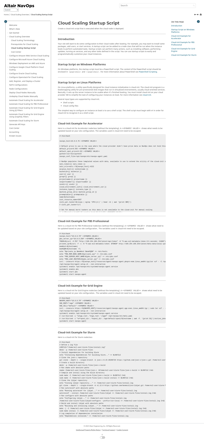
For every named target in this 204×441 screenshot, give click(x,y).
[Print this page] (201, 14)
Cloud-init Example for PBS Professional (183, 43)
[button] (8, 25)
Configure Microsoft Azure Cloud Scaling (27, 59)
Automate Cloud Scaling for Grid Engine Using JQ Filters (26, 109)
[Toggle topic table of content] (198, 21)
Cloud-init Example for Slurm (183, 55)
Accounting (14, 132)
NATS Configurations (18, 85)
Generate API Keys (17, 124)
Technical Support (108, 430)
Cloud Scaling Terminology (22, 40)
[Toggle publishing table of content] (5, 21)
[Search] (193, 5)
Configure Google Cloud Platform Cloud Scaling (26, 68)
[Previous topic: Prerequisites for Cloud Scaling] (195, 14)
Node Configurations (18, 89)
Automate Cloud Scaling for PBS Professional (28, 104)
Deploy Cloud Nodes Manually (22, 92)
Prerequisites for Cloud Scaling (24, 44)
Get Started (14, 33)
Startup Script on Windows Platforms (183, 31)
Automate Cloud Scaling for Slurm (24, 120)
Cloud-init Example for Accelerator (181, 37)
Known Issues (15, 136)
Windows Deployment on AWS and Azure (27, 63)
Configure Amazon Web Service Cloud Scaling (29, 55)
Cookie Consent (122, 430)
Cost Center (16, 52)
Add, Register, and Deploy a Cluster (24, 81)
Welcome (13, 25)
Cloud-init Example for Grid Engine (183, 50)
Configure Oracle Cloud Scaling (23, 73)
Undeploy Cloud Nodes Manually (23, 96)
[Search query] (157, 5)
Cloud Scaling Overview (20, 15)
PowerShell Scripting (148, 72)
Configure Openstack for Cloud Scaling (26, 77)
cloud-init (147, 95)
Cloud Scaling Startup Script (41, 15)
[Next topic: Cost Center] (198, 14)
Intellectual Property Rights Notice (88, 430)
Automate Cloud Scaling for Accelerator (26, 100)
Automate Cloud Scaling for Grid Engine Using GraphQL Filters (26, 115)
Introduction (176, 25)
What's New (14, 29)
